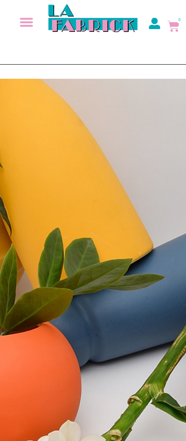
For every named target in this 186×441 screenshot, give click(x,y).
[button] (27, 22)
